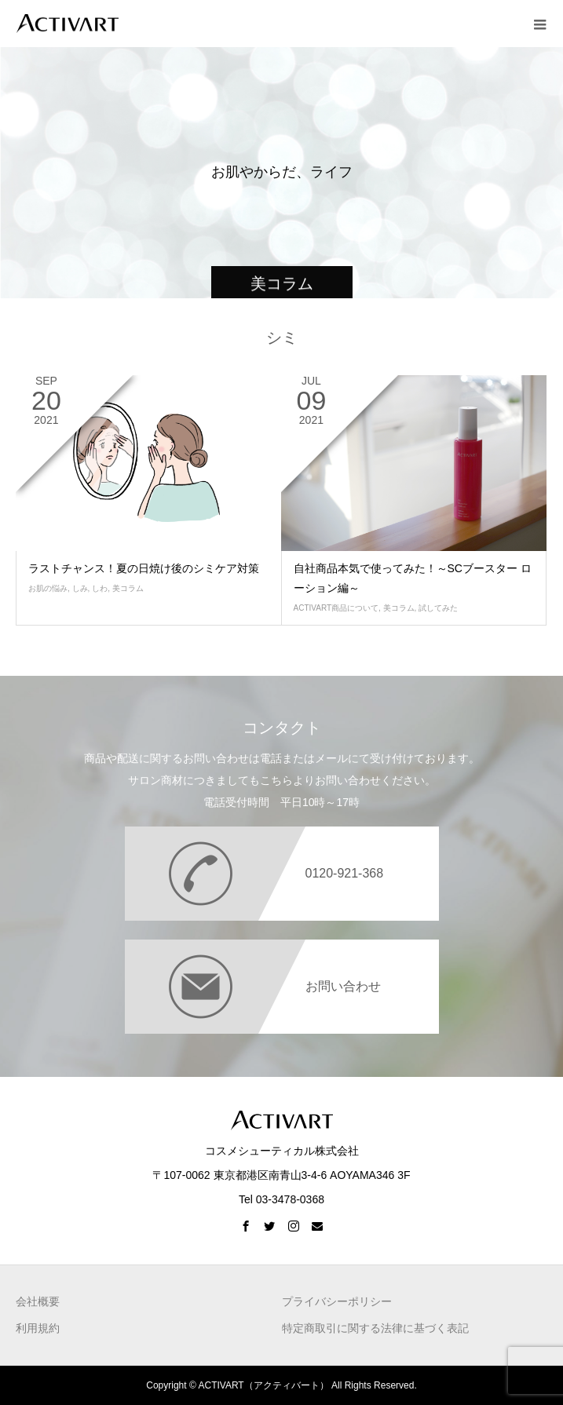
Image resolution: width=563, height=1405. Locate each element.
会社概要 (38, 1301)
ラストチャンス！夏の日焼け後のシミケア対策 (143, 568)
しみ (80, 588)
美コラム (128, 588)
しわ (100, 588)
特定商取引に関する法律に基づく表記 (375, 1328)
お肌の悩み (48, 588)
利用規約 (38, 1328)
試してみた (438, 608)
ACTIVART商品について (336, 608)
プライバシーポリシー (337, 1301)
